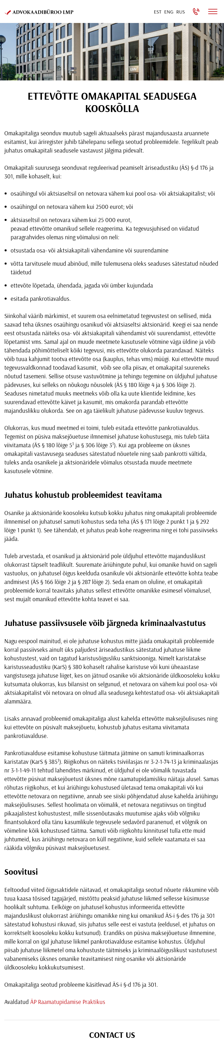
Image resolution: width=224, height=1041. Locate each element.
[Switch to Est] (157, 11)
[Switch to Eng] (168, 11)
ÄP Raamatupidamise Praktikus (67, 1001)
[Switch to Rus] (180, 11)
